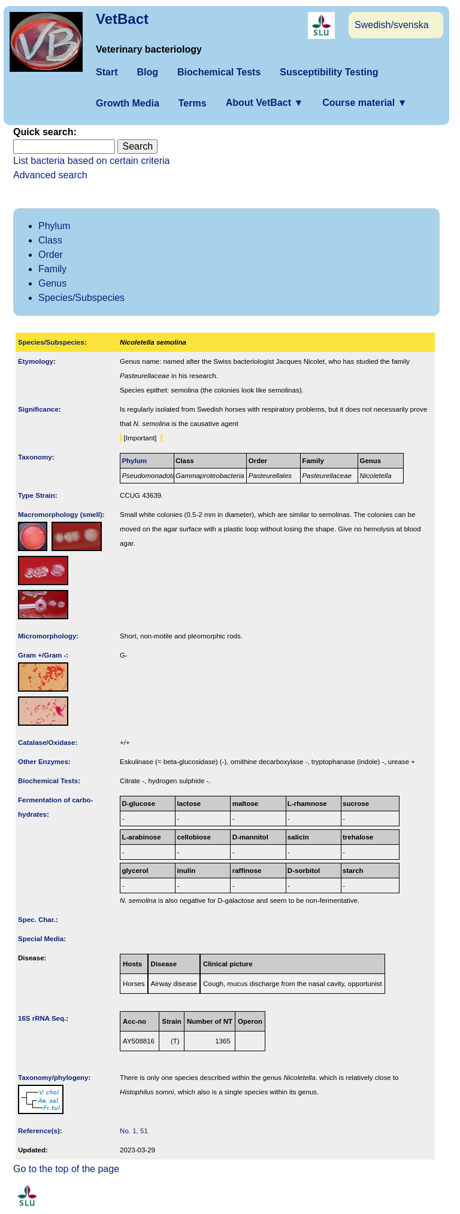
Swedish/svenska (392, 25)
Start (106, 72)
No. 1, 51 (134, 1130)
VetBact (122, 19)
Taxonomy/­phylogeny (53, 1077)
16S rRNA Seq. (42, 1018)
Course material (364, 103)
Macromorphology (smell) (60, 514)
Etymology (35, 361)
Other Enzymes (43, 761)
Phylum (54, 226)
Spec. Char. (37, 919)
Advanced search (50, 175)
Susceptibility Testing (329, 72)
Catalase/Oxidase (46, 742)
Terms (192, 103)
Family (52, 269)
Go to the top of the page (66, 1169)
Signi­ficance (38, 409)
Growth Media (127, 103)
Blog (147, 72)
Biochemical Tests (219, 72)
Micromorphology (47, 636)
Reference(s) (39, 1130)
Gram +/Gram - (42, 655)
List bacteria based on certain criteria (91, 161)
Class (50, 240)
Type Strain (36, 495)
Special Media (40, 938)
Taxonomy (35, 457)
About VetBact (265, 103)
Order (50, 255)
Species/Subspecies (81, 298)
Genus (52, 283)
